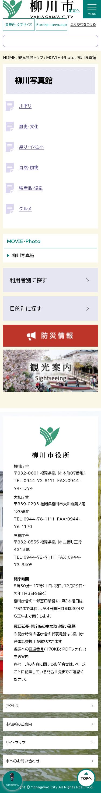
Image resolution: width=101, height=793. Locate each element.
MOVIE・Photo (60, 57)
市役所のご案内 (19, 724)
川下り (25, 106)
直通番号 (36, 649)
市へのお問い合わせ (23, 761)
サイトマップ (16, 743)
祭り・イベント (31, 147)
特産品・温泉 (31, 188)
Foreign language (51, 24)
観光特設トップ (30, 57)
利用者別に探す (28, 280)
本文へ (74, 10)
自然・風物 (29, 167)
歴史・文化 (29, 126)
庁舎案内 (21, 657)
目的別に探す (25, 308)
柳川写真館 (23, 255)
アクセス (12, 706)
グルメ (25, 209)
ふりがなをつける (83, 24)
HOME (9, 57)
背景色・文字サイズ (18, 24)
